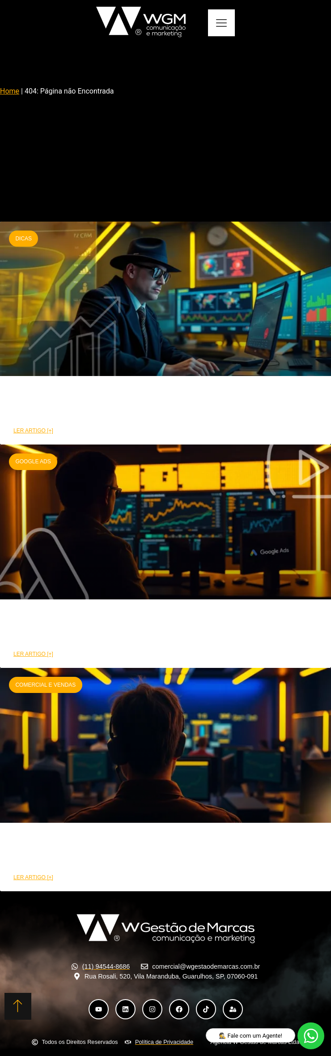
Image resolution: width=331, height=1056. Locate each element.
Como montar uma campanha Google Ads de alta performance (153, 627)
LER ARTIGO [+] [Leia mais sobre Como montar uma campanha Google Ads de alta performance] (33, 654)
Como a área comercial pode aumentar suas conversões (139, 851)
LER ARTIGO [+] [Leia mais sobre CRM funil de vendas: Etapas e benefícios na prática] (33, 431)
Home (9, 91)
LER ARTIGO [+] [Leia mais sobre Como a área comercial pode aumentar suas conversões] (33, 877)
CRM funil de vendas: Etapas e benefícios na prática (129, 404)
